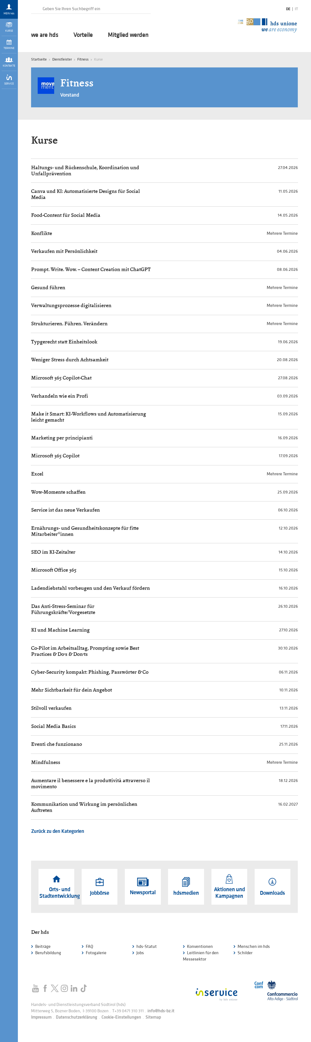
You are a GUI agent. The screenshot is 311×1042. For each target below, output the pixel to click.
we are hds (44, 35)
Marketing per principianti (62, 438)
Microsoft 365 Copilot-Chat (61, 378)
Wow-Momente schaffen (58, 492)
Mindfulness (45, 762)
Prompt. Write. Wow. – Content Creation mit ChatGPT (91, 269)
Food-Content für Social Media (65, 215)
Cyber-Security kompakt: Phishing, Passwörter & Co (89, 672)
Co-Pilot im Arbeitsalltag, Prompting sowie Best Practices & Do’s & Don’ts (85, 651)
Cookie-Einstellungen (121, 1017)
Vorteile (83, 35)
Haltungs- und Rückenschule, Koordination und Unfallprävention (85, 170)
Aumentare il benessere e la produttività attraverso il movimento (90, 783)
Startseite (39, 59)
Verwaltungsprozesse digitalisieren (71, 305)
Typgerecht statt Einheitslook (64, 342)
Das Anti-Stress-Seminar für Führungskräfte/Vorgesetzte (63, 609)
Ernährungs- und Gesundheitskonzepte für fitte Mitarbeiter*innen (85, 531)
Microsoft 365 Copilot (55, 455)
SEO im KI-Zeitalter (53, 552)
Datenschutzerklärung (76, 1017)
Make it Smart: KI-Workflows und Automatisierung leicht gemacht (88, 417)
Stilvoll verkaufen (51, 708)
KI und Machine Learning (60, 630)
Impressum (41, 1017)
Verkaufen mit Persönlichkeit (64, 251)
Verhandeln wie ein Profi (59, 396)
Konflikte (41, 233)
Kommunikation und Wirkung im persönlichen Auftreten (84, 807)
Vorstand (69, 95)
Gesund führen (48, 287)
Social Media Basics (53, 726)
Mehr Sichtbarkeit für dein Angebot (71, 690)
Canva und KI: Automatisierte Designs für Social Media (85, 194)
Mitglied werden (128, 35)
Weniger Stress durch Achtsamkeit (69, 359)
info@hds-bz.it (160, 1011)
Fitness (83, 59)
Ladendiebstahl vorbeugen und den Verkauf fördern (90, 588)
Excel (37, 474)
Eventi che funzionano (56, 744)
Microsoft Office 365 (53, 570)
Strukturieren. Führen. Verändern (69, 323)
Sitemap (153, 1017)
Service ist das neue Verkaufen (65, 510)
